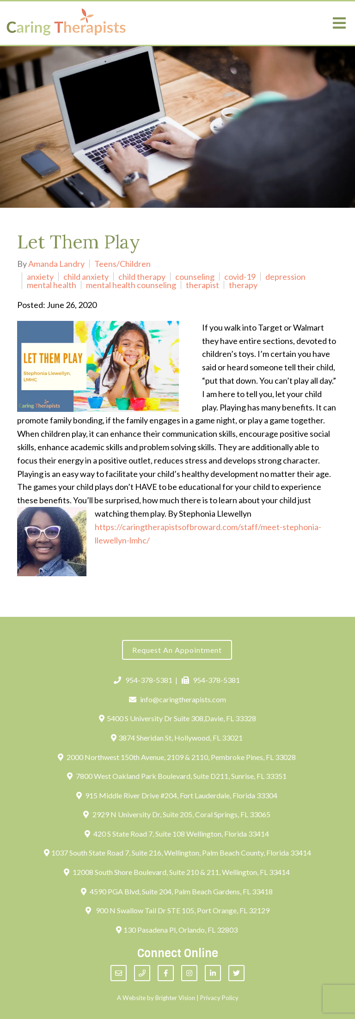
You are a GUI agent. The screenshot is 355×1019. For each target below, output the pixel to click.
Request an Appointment (177, 649)
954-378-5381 (143, 679)
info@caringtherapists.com (177, 699)
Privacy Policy (219, 997)
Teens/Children (122, 263)
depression (285, 276)
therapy (243, 285)
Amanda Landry (56, 263)
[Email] (118, 973)
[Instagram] (189, 973)
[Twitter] (236, 973)
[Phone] (142, 973)
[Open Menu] (339, 23)
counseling (194, 276)
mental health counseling (131, 285)
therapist (202, 285)
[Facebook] (166, 973)
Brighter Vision (175, 997)
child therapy (141, 276)
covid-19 (240, 276)
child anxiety (86, 276)
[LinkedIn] (213, 973)
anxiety (40, 276)
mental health (51, 285)
